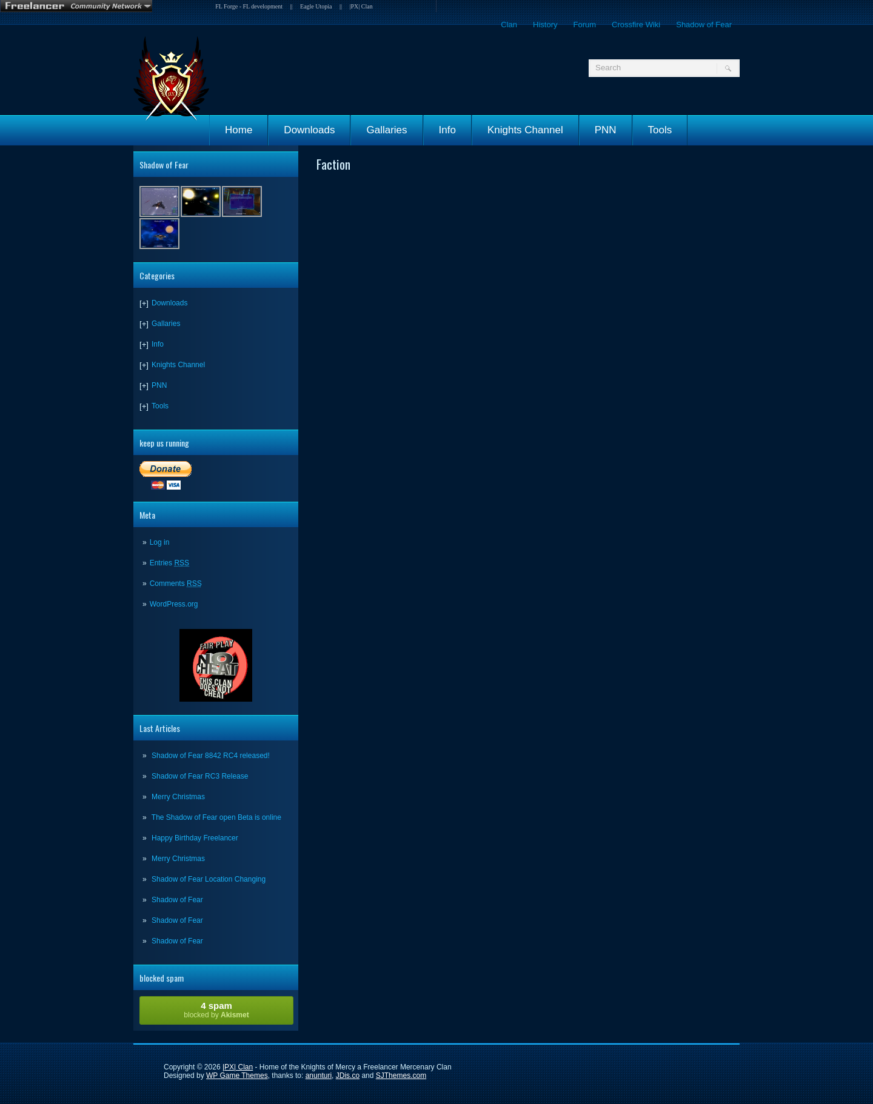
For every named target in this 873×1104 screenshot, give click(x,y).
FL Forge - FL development (249, 6)
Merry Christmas (178, 797)
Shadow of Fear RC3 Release (200, 776)
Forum (584, 24)
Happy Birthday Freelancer (195, 838)
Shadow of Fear (704, 24)
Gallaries (386, 130)
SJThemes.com (401, 1075)
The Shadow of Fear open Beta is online (216, 817)
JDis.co (348, 1075)
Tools (660, 130)
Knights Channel (525, 130)
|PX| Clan (361, 6)
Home (238, 130)
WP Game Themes (237, 1075)
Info (447, 130)
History (545, 24)
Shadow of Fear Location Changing (209, 879)
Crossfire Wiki (636, 24)
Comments (176, 583)
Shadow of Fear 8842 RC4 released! (211, 755)
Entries (169, 563)
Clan (509, 24)
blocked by (216, 1009)
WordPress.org (174, 604)
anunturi (319, 1075)
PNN (606, 130)
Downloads (309, 130)
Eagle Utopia (316, 6)
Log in (160, 542)
